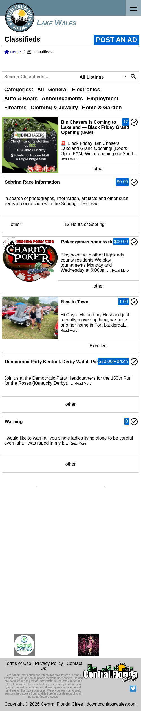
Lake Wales (56, 22)
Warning (14, 421)
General (57, 89)
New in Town (75, 301)
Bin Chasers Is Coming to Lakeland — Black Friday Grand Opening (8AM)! (95, 127)
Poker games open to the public (95, 242)
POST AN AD (116, 40)
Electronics (86, 89)
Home (12, 52)
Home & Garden (102, 107)
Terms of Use (18, 663)
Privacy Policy (49, 663)
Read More (69, 159)
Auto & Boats (21, 98)
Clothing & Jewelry (54, 107)
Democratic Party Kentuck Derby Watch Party (53, 361)
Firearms (15, 107)
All (40, 89)
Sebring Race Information (32, 182)
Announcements (62, 98)
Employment (102, 98)
